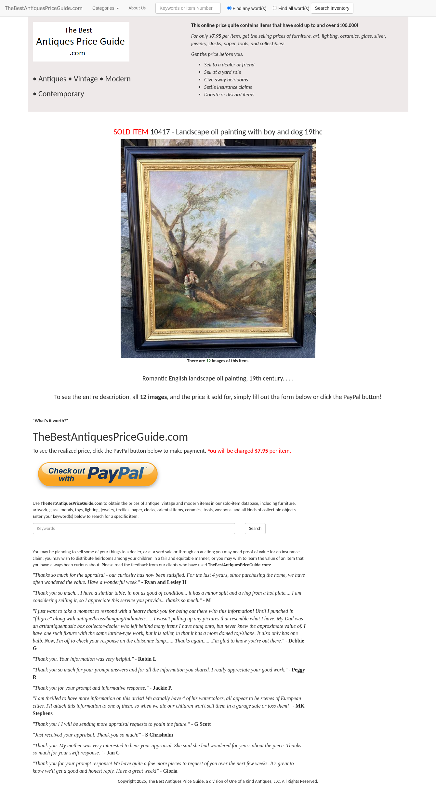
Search (255, 528)
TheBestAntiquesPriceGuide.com (44, 8)
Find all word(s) (289, 8)
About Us (137, 8)
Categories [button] (105, 8)
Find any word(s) (244, 8)
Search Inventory (332, 8)
